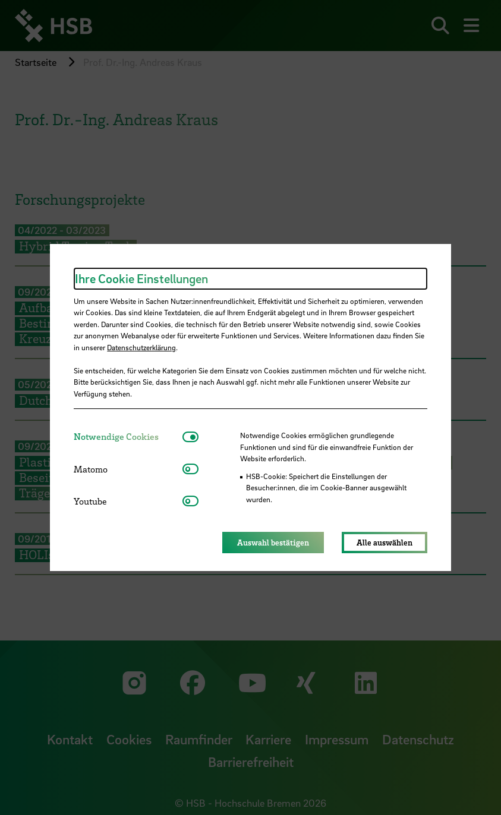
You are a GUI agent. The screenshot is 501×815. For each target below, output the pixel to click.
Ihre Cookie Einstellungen (141, 278)
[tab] (128, 436)
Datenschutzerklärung (141, 347)
